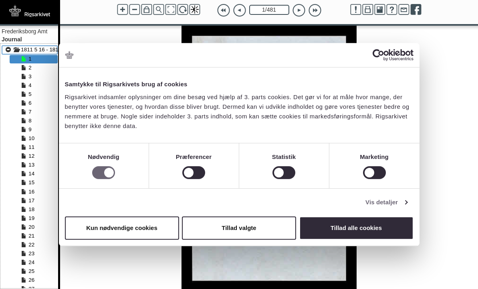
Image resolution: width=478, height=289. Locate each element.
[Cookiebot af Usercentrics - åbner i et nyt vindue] (378, 55)
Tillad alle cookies (356, 227)
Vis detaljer (381, 202)
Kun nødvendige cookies (121, 227)
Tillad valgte (239, 227)
